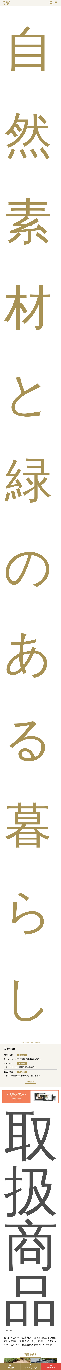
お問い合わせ (51, 1367)
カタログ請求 (10, 1368)
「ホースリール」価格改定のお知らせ (20, 1067)
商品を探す (30, 1354)
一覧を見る (30, 1082)
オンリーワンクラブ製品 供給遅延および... (22, 1059)
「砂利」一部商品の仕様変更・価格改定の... (23, 1076)
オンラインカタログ (31, 1368)
